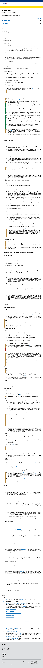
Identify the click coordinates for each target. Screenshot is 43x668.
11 (32, 314)
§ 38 (3, 601)
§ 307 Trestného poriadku (10, 617)
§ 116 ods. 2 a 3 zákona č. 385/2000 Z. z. (12, 628)
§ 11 (20, 394)
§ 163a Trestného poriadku (10, 615)
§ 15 (11, 130)
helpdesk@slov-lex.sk (5, 657)
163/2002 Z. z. (27, 621)
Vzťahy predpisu (5, 23)
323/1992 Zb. (19, 529)
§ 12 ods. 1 (7, 609)
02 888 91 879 (4, 654)
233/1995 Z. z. (23, 549)
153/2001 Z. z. (12, 611)
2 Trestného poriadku (13, 609)
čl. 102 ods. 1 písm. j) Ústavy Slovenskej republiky (13, 613)
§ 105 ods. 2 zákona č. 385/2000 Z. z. (11, 631)
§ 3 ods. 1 (32, 88)
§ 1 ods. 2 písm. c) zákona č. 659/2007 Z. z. (12, 638)
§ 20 (13, 444)
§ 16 (34, 474)
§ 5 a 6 (31, 289)
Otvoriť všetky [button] (39, 18)
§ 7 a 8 (30, 345)
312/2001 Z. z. (19, 633)
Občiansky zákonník (9, 636)
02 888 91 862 (4, 653)
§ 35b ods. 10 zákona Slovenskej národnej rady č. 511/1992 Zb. (15, 603)
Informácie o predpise (6, 20)
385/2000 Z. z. (10, 579)
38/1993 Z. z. (22, 571)
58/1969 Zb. (15, 523)
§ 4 (31, 314)
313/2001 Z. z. (20, 634)
